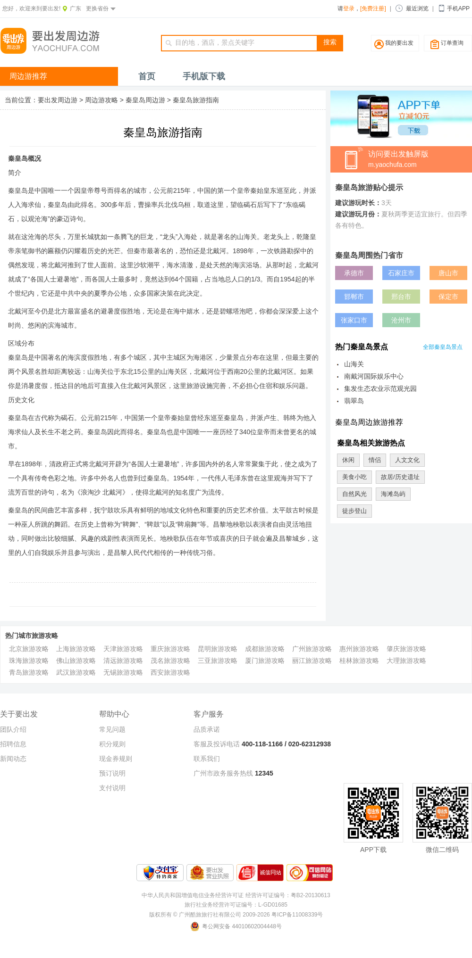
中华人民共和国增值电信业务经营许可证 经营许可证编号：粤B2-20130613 (236, 895)
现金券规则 (115, 758)
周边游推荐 (28, 76)
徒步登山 (354, 510)
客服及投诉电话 (217, 744)
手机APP (458, 8)
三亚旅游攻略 (217, 660)
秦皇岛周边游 (145, 100)
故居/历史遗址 (400, 476)
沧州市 (401, 320)
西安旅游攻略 (170, 672)
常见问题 (112, 729)
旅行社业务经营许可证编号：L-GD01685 (236, 904)
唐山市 (448, 273)
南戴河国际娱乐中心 (374, 376)
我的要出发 (399, 43)
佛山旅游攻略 (76, 660)
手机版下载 (204, 76)
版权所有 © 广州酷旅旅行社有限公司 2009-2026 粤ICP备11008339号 (236, 914)
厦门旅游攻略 (265, 660)
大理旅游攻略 (406, 660)
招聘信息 (13, 744)
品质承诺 (207, 729)
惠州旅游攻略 (359, 648)
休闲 (348, 459)
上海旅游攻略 (76, 648)
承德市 (354, 273)
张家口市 (354, 320)
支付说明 (112, 788)
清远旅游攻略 (123, 660)
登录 (348, 8)
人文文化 (407, 459)
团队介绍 (13, 729)
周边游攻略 (101, 100)
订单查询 (452, 43)
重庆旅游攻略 (170, 648)
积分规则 (112, 744)
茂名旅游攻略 (170, 660)
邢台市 (401, 296)
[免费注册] (373, 8)
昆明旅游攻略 (217, 648)
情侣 (375, 459)
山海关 (354, 364)
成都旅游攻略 (265, 648)
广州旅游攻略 (312, 648)
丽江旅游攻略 (312, 660)
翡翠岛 (354, 401)
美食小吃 (354, 476)
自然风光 (354, 493)
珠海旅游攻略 (29, 660)
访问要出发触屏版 (420, 160)
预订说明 (112, 773)
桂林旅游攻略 (359, 660)
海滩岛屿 (393, 493)
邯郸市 (354, 296)
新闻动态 (13, 758)
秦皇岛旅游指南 (196, 100)
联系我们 (207, 758)
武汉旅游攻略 (76, 672)
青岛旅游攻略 (29, 672)
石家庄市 (401, 273)
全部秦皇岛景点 (443, 347)
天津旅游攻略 (123, 648)
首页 (146, 76)
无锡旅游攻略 (123, 672)
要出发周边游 (57, 100)
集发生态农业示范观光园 (380, 388)
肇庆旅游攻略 (406, 648)
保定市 (448, 296)
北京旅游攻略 (29, 648)
